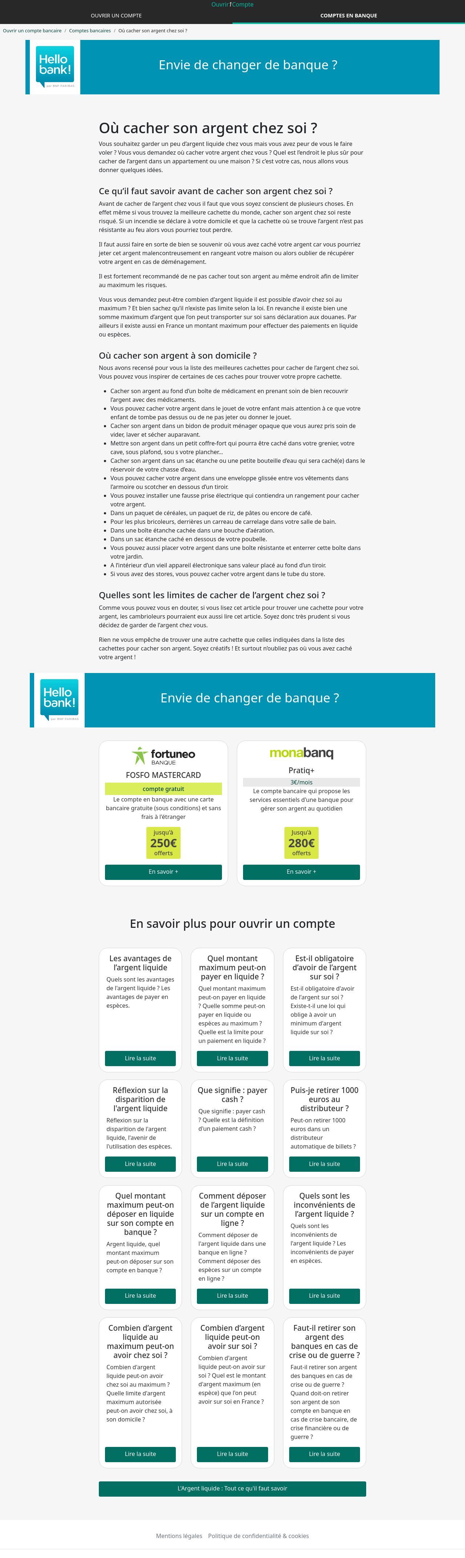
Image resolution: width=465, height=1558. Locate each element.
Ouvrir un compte (116, 15)
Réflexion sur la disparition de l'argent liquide (140, 1099)
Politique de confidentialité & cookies (258, 1536)
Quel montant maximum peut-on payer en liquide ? (232, 967)
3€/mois (302, 782)
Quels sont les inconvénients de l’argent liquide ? (324, 1205)
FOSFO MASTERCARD (163, 775)
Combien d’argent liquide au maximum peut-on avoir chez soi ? (140, 1341)
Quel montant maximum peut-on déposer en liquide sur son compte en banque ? (140, 1214)
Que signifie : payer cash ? (232, 1094)
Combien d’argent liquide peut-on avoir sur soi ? (233, 1337)
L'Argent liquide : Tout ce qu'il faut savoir (232, 1488)
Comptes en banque (348, 15)
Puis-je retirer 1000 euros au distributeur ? (325, 1099)
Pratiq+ (301, 770)
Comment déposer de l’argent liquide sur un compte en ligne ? (232, 1209)
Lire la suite (140, 1058)
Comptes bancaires (90, 30)
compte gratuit (163, 789)
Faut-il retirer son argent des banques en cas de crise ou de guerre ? (324, 1341)
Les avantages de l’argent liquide (140, 962)
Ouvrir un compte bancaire (32, 30)
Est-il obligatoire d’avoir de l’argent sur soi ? (324, 967)
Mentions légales (179, 1536)
